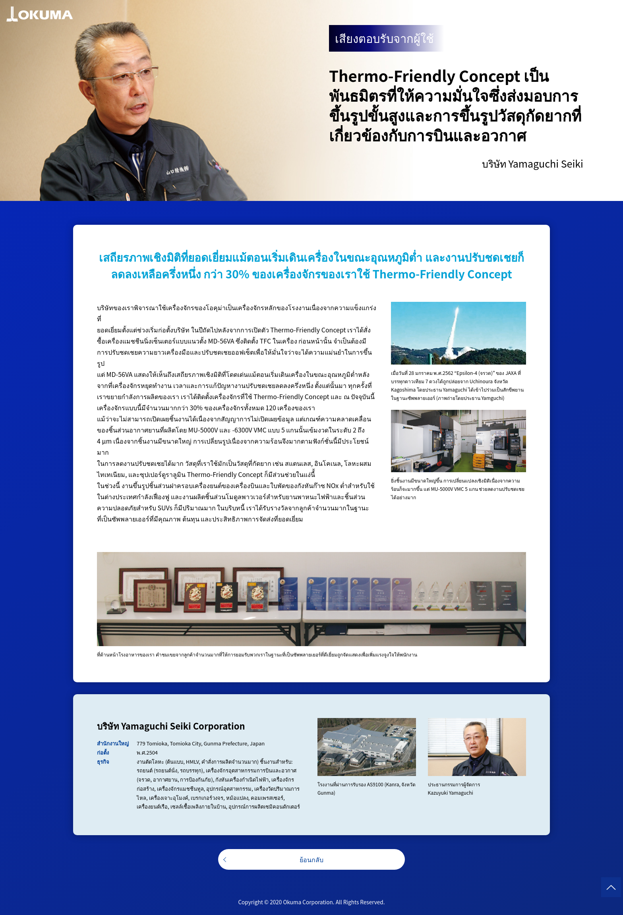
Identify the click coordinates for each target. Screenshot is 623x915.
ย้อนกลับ (311, 859)
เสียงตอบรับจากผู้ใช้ (384, 38)
